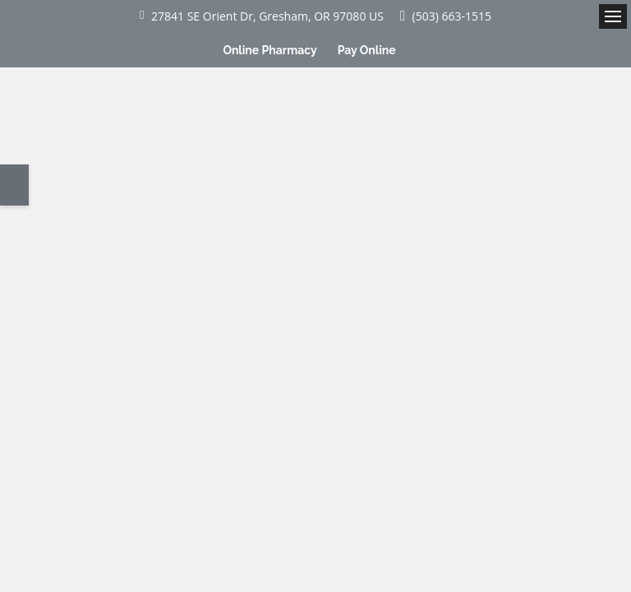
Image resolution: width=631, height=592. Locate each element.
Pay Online (367, 50)
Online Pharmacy (269, 50)
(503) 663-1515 (451, 16)
